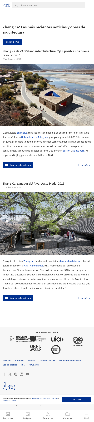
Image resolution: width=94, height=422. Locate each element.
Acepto (77, 399)
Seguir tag (12, 42)
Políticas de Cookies (9, 401)
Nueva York (78, 150)
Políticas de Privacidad (50, 398)
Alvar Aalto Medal (33, 265)
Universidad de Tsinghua (34, 137)
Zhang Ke (22, 132)
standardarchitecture (70, 261)
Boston (66, 150)
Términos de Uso (36, 398)
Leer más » (84, 165)
